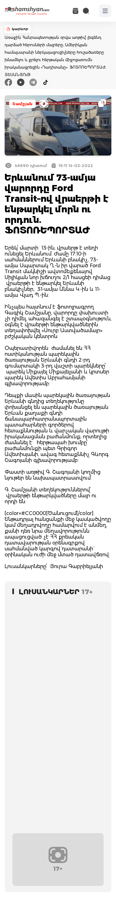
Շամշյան (22, 104)
